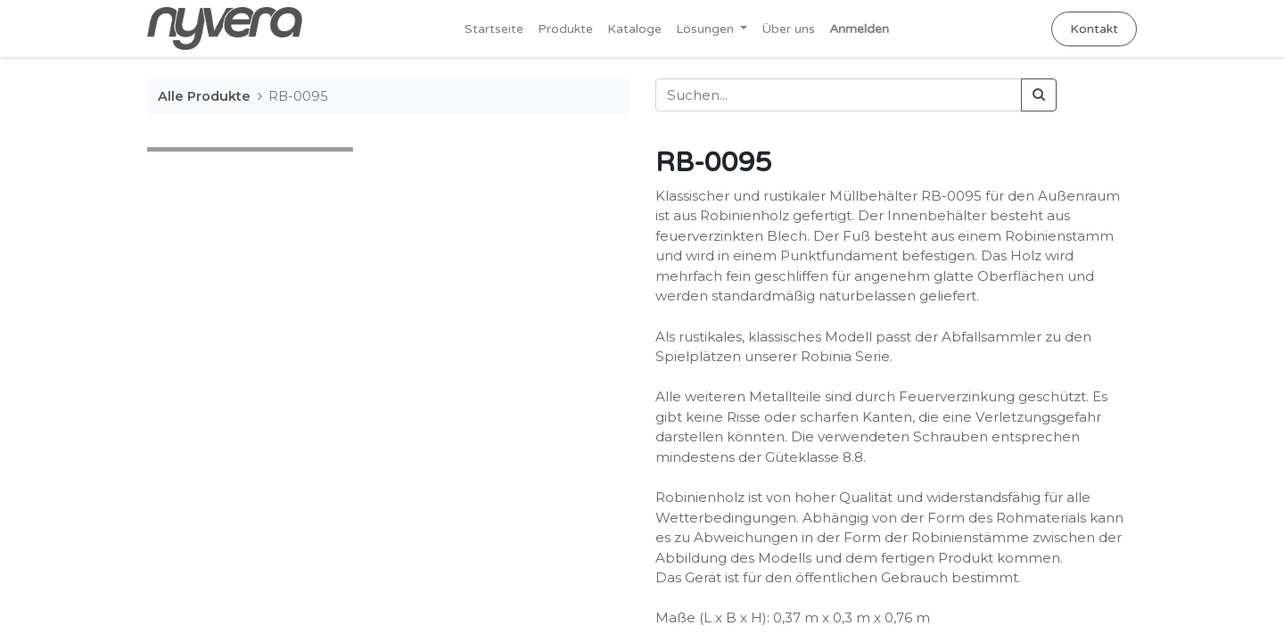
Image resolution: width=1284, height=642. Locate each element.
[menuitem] (494, 28)
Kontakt (1094, 29)
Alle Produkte (204, 96)
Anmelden (859, 29)
